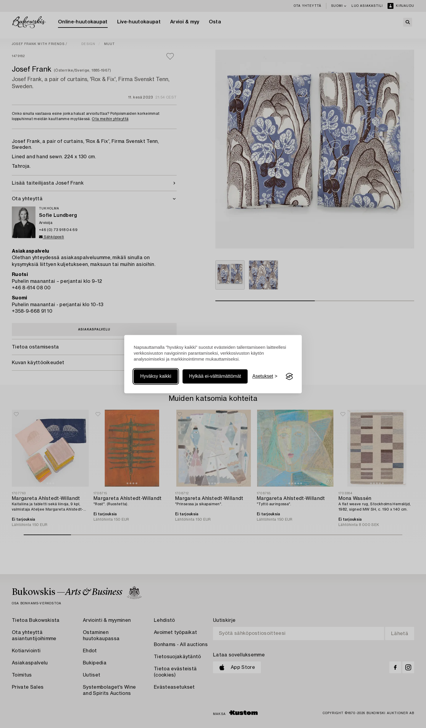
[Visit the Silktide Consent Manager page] (289, 376)
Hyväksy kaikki (155, 376)
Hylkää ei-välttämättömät (215, 376)
